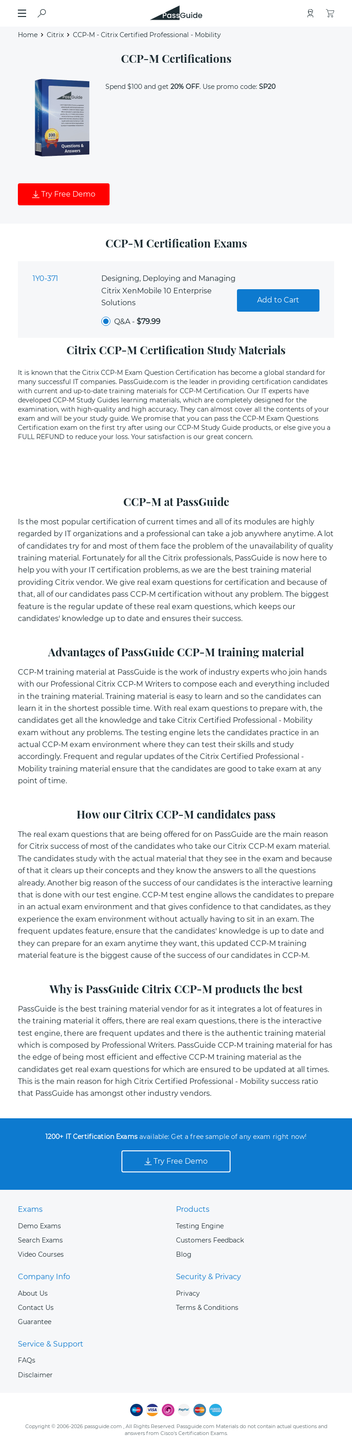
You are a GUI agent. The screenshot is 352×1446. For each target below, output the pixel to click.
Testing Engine (200, 1226)
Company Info (44, 1276)
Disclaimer (35, 1375)
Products (192, 1209)
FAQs (26, 1360)
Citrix (55, 35)
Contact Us (36, 1307)
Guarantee (34, 1322)
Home (28, 35)
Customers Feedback (210, 1240)
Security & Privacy (208, 1276)
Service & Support (50, 1344)
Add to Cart (278, 300)
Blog (184, 1254)
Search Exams (40, 1240)
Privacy (188, 1293)
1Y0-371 (45, 278)
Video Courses (41, 1254)
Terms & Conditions (207, 1307)
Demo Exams (39, 1226)
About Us (33, 1293)
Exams (30, 1209)
